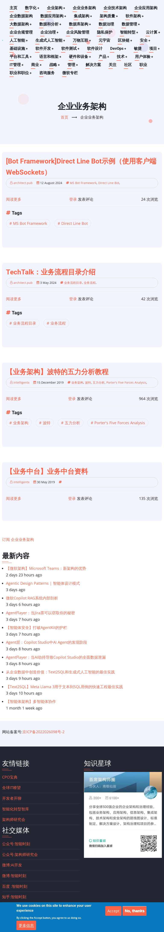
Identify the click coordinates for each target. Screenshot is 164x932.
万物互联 (82, 40)
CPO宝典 (10, 776)
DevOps (119, 48)
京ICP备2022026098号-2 (43, 731)
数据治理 (107, 24)
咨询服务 (47, 73)
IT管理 (17, 64)
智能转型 (129, 32)
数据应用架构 (53, 16)
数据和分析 (51, 24)
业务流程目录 (73, 282)
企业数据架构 (21, 16)
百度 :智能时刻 (14, 886)
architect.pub (23, 183)
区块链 (126, 40)
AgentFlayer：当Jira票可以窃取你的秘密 (40, 612)
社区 (129, 64)
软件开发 (45, 48)
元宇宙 (105, 40)
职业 (144, 64)
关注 (113, 64)
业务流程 (90, 282)
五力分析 (99, 382)
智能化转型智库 (15, 808)
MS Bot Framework (83, 183)
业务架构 (77, 382)
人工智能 (19, 40)
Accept (113, 913)
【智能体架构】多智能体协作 (31, 701)
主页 (13, 8)
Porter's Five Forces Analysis (126, 382)
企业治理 (49, 32)
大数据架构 (21, 24)
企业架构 (56, 8)
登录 (73, 199)
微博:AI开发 (12, 864)
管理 (73, 64)
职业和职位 (21, 73)
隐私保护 (105, 32)
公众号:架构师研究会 (20, 854)
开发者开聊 (11, 798)
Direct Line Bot (108, 183)
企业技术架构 (115, 8)
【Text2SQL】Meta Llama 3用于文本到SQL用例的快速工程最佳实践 (64, 686)
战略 (55, 64)
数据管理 (131, 24)
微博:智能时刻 (14, 875)
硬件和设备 (80, 56)
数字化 (32, 8)
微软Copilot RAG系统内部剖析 (32, 597)
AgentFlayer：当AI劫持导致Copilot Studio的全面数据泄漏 (56, 657)
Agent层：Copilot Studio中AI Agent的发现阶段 (46, 642)
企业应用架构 (146, 8)
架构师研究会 (13, 819)
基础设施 (19, 48)
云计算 (153, 32)
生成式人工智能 (51, 40)
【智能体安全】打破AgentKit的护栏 (36, 627)
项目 (155, 48)
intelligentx (21, 382)
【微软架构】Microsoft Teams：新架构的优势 (46, 568)
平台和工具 (21, 56)
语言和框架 (51, 56)
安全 (146, 40)
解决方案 (94, 64)
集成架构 (83, 16)
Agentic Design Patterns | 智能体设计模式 (43, 583)
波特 (88, 382)
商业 (36, 64)
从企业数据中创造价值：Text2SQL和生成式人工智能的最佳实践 (60, 671)
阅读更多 (13, 199)
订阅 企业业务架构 (18, 539)
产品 (104, 56)
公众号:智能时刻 (16, 843)
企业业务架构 (84, 8)
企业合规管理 (21, 32)
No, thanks (134, 914)
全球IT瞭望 (11, 787)
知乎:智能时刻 (14, 896)
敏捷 (138, 48)
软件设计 (95, 48)
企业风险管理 (77, 32)
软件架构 (135, 16)
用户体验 (145, 56)
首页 (64, 116)
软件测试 (71, 48)
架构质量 (109, 16)
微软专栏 (70, 73)
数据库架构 (80, 24)
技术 (123, 56)
